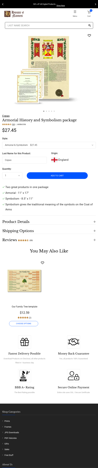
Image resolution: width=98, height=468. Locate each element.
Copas (6, 115)
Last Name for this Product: (16, 153)
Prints (7, 421)
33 (13, 124)
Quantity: (6, 169)
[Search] (90, 25)
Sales (6, 449)
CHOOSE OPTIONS (23, 324)
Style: (5, 138)
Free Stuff (8, 455)
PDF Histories (10, 438)
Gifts (6, 444)
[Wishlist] (42, 262)
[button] (49, 220)
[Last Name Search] (49, 25)
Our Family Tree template (24, 306)
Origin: (54, 153)
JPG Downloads (11, 432)
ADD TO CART (57, 175)
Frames (7, 427)
